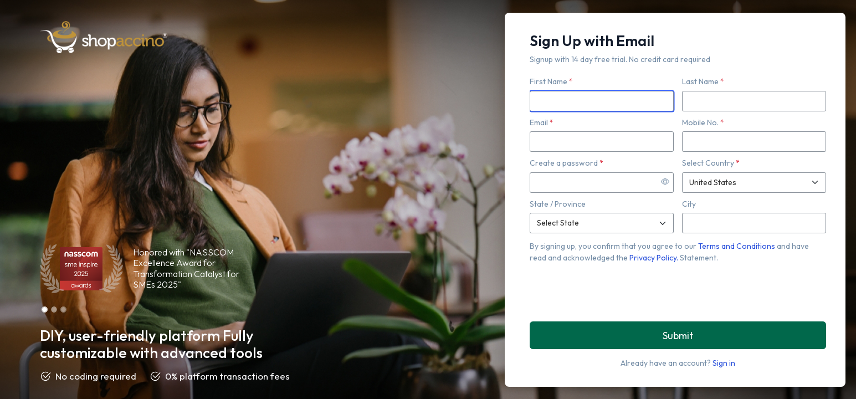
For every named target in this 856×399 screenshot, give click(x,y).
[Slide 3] (63, 309)
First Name (551, 81)
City (689, 204)
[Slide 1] (45, 309)
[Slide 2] (54, 309)
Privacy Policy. (654, 258)
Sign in (724, 363)
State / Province (558, 204)
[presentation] (614, 291)
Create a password (566, 163)
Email (541, 122)
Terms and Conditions (737, 246)
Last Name (703, 81)
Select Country (711, 163)
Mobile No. (703, 122)
